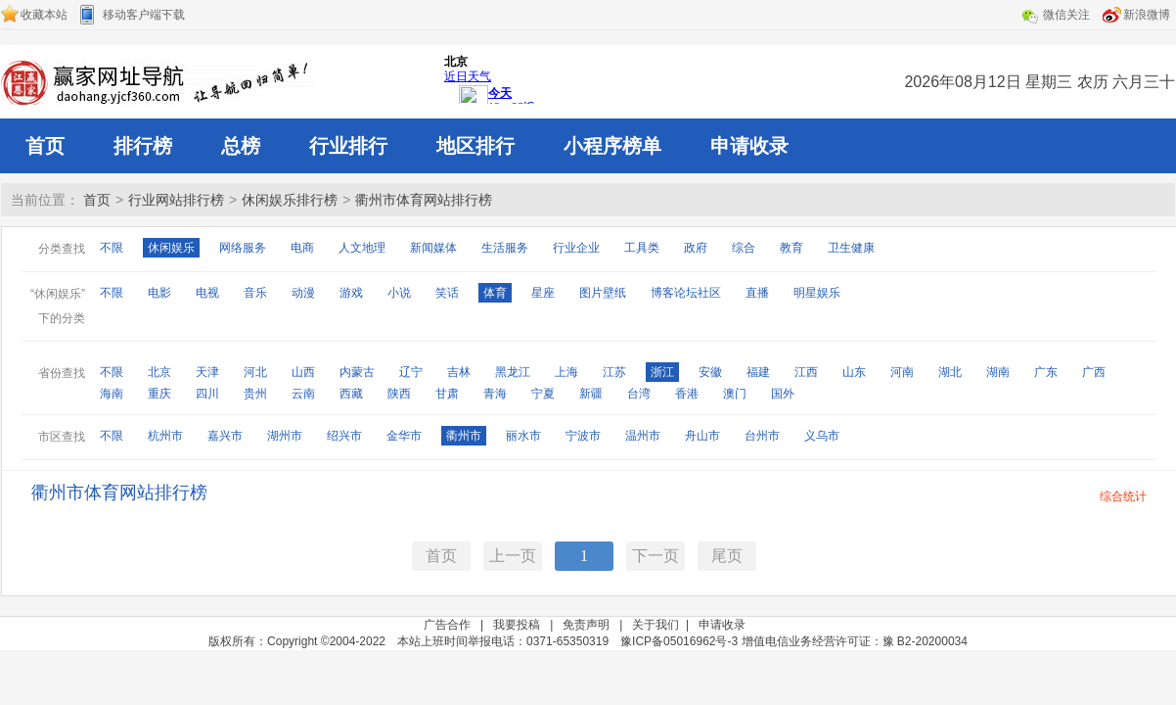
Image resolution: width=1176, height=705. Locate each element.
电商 (302, 248)
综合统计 (1123, 496)
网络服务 (242, 248)
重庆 (159, 393)
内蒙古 (357, 372)
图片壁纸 (602, 293)
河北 (255, 372)
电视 (207, 293)
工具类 (641, 248)
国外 (782, 393)
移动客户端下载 (144, 15)
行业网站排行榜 (176, 200)
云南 (303, 393)
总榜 (240, 146)
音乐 (255, 293)
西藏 (351, 393)
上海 (566, 372)
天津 (207, 372)
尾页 (727, 555)
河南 (902, 372)
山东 (854, 372)
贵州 (255, 393)
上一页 (512, 555)
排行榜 (142, 146)
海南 (111, 393)
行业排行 (348, 146)
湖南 (998, 372)
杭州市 (165, 436)
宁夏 (543, 393)
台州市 (762, 436)
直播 (757, 293)
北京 (159, 372)
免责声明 (586, 625)
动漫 (303, 293)
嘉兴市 (225, 436)
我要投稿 (516, 625)
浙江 (662, 372)
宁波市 (583, 436)
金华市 (404, 436)
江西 (806, 372)
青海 (495, 393)
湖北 (950, 372)
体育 (495, 293)
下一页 (655, 555)
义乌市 (821, 436)
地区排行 (475, 146)
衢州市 (463, 436)
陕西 (399, 393)
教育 (791, 248)
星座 (543, 293)
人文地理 (362, 248)
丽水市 (523, 436)
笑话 (447, 293)
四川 (207, 393)
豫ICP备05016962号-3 (679, 641)
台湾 (639, 393)
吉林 (459, 372)
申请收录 (749, 146)
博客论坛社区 (686, 293)
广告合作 (447, 625)
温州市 (642, 436)
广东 (1046, 372)
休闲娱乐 (171, 248)
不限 (111, 248)
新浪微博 (1146, 15)
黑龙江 (512, 372)
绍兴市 (344, 436)
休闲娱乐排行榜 (290, 200)
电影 (159, 293)
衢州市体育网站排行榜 (423, 200)
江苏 (614, 372)
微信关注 (1066, 15)
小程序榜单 (612, 146)
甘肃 (447, 393)
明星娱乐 (816, 293)
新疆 (591, 393)
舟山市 (702, 436)
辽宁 (411, 372)
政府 (695, 248)
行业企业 (576, 248)
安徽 (710, 372)
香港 (687, 393)
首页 (45, 146)
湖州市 (284, 436)
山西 (303, 372)
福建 (758, 372)
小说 (399, 293)
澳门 (734, 393)
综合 (743, 248)
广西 (1094, 372)
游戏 (351, 293)
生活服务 (504, 248)
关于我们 (655, 625)
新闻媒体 (433, 248)
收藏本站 (44, 15)
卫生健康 (851, 248)
